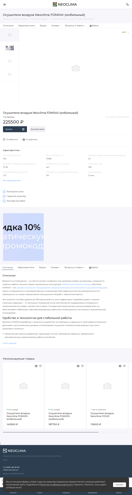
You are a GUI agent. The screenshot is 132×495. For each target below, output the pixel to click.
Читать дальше (9, 343)
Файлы (94, 26)
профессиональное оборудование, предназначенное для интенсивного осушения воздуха (61, 288)
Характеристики (26, 26)
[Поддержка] (127, 4)
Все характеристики (12, 180)
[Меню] (4, 4)
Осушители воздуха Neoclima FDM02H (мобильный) (18, 416)
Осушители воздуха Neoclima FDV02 (102, 415)
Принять (119, 485)
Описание (8, 26)
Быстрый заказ (37, 129)
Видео (43, 26)
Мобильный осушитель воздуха (77, 284)
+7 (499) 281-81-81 (11, 467)
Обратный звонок (10, 470)
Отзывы (56, 26)
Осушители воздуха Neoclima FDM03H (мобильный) (60, 416)
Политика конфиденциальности (56, 485)
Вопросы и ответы (75, 26)
